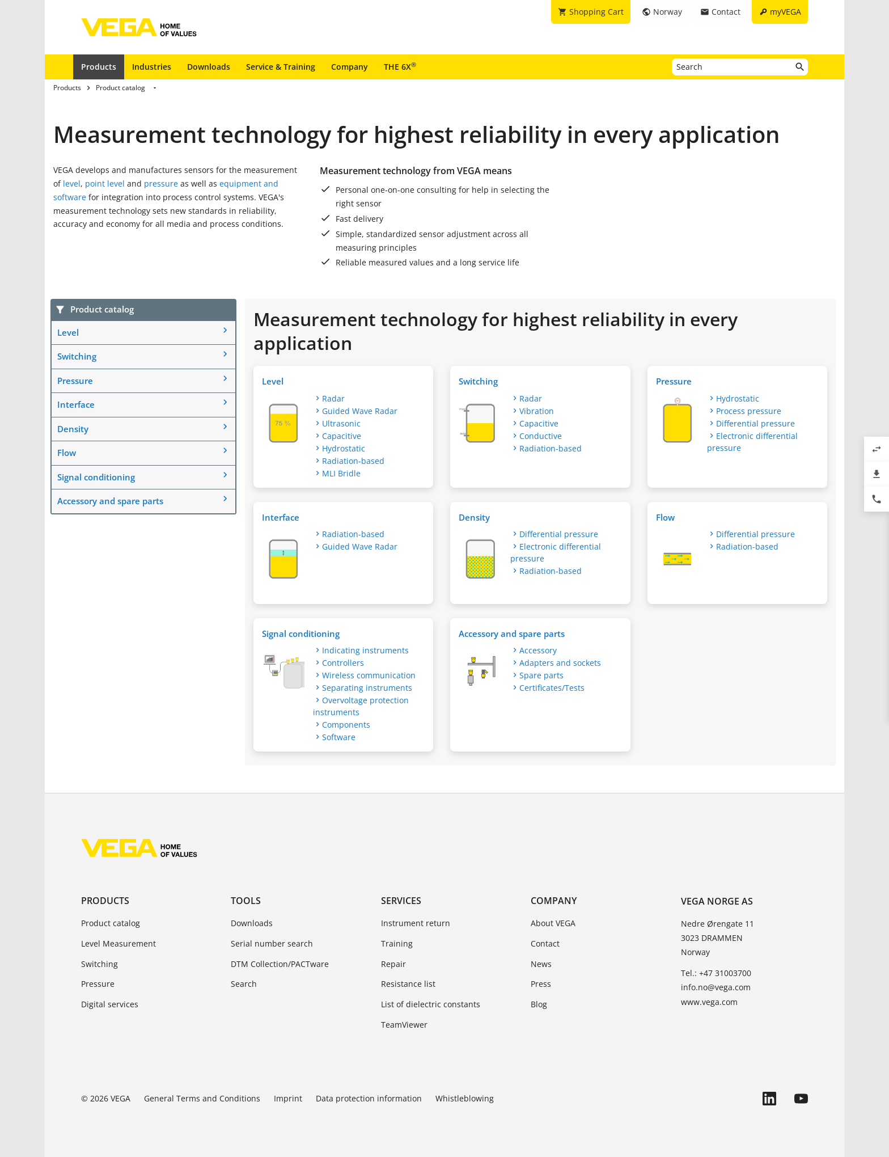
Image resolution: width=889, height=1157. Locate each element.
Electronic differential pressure (752, 441)
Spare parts (541, 675)
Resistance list (408, 983)
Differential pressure (755, 423)
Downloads (208, 66)
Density (72, 428)
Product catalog (110, 923)
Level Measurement (118, 943)
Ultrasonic (341, 423)
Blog (539, 1004)
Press (541, 983)
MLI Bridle (341, 473)
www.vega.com (709, 1001)
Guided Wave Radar (359, 411)
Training (397, 943)
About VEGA (553, 923)
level (72, 183)
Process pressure (748, 411)
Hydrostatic (343, 448)
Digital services (109, 1004)
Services (401, 900)
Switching (76, 356)
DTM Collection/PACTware (280, 963)
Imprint (288, 1098)
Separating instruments (367, 687)
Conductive (540, 435)
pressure (161, 183)
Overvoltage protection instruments (361, 706)
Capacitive (341, 435)
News (541, 963)
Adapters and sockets (560, 662)
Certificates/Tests (552, 687)
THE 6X (400, 66)
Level (68, 332)
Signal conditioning (96, 477)
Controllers (343, 662)
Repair (393, 963)
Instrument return (415, 923)
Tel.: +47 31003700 (716, 973)
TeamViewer (404, 1024)
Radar (333, 398)
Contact (545, 943)
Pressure (75, 380)
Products (98, 66)
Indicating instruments (365, 650)
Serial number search (272, 943)
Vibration (536, 411)
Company (349, 66)
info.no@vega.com (716, 987)
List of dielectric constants (430, 1004)
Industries (151, 66)
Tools (246, 900)
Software (338, 737)
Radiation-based (353, 460)
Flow (66, 452)
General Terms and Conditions (202, 1098)
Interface (76, 404)
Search (244, 983)
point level (105, 183)
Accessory (538, 650)
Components (346, 724)
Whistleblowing (464, 1098)
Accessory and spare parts (110, 500)
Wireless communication (369, 675)
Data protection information (369, 1098)
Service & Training (280, 66)
